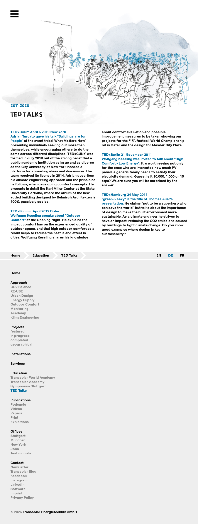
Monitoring (19, 308)
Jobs (14, 449)
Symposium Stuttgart (28, 386)
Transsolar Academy (27, 382)
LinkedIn (17, 484)
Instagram (18, 480)
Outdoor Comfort (24, 304)
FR (182, 255)
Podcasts (18, 404)
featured (17, 331)
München (17, 440)
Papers (16, 413)
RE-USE (16, 291)
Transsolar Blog (23, 471)
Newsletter (19, 467)
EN (158, 255)
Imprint (16, 493)
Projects (17, 327)
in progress (20, 335)
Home (15, 255)
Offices (16, 431)
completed (19, 340)
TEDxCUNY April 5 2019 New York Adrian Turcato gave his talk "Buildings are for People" (48, 136)
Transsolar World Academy (32, 377)
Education (40, 255)
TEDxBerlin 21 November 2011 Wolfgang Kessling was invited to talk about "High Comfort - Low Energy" (142, 158)
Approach (18, 282)
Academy (18, 313)
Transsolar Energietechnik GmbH (50, 512)
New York (18, 444)
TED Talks (69, 255)
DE (170, 255)
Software (17, 489)
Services (17, 363)
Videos (16, 408)
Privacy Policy (22, 497)
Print (14, 417)
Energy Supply (22, 300)
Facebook (18, 476)
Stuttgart (17, 435)
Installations (20, 354)
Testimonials (20, 453)
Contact (17, 462)
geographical (21, 344)
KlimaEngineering (24, 317)
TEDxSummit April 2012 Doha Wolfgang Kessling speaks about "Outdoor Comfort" (45, 215)
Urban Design (21, 295)
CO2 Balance (20, 287)
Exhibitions (19, 422)
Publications (20, 400)
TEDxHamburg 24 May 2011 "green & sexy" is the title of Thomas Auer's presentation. (137, 198)
